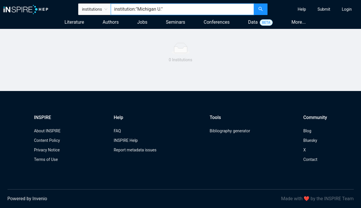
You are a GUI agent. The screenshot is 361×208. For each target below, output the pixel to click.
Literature (74, 22)
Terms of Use (46, 159)
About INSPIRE (47, 131)
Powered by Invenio (27, 198)
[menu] (315, 9)
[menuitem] (302, 9)
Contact (310, 159)
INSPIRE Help (126, 140)
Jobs (142, 22)
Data (253, 22)
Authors (110, 22)
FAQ (117, 131)
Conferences (217, 22)
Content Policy (47, 140)
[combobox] (182, 9)
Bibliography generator (230, 131)
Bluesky (310, 140)
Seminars (175, 22)
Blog (307, 131)
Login (347, 9)
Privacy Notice (47, 150)
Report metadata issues (135, 150)
